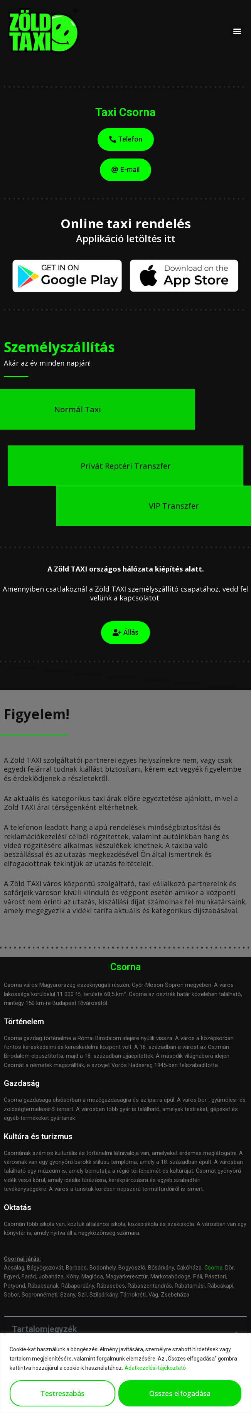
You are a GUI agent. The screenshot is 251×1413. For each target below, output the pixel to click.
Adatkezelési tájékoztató (155, 1368)
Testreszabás (62, 1393)
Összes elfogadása (180, 1393)
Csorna (213, 1267)
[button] (237, 30)
